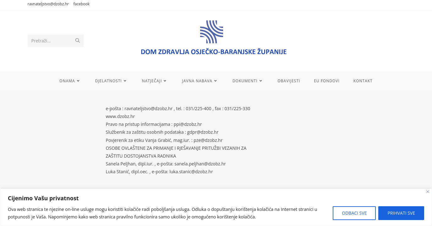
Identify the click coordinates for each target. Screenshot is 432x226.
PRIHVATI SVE (401, 213)
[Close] (427, 191)
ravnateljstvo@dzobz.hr (48, 4)
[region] (216, 207)
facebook (82, 4)
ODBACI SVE (354, 213)
